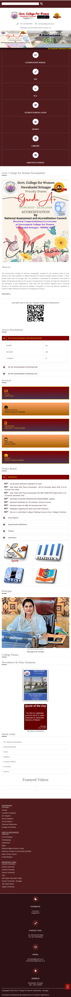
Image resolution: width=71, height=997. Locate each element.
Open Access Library (9, 854)
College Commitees (9, 827)
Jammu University (8, 872)
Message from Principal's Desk (31, 28)
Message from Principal (35, 652)
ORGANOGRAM (10, 747)
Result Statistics (7, 819)
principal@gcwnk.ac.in (46, 24)
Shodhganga (6, 840)
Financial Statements (9, 824)
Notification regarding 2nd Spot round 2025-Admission (29, 509)
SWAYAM (5, 834)
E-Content (7, 767)
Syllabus (7, 757)
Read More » (6, 294)
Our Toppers (6, 816)
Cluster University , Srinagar (12, 881)
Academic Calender (9, 813)
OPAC (6, 752)
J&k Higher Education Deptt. (12, 878)
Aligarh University (8, 887)
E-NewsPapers (7, 857)
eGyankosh (6, 843)
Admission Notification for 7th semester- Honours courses (30, 502)
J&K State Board (8, 884)
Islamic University (8, 867)
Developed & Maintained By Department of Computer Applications (25, 995)
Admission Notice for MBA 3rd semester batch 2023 (28, 505)
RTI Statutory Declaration (13, 742)
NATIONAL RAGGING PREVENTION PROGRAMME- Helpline (32, 499)
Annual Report (7, 821)
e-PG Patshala (7, 837)
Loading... (35, 717)
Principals (5, 807)
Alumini (6, 771)
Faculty (4, 810)
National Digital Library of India (13, 848)
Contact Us (47, 28)
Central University (8, 870)
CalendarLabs (40, 731)
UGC (3, 875)
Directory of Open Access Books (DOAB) (16, 851)
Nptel (3, 846)
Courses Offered (9, 762)
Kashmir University (8, 864)
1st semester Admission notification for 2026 (25, 484)
